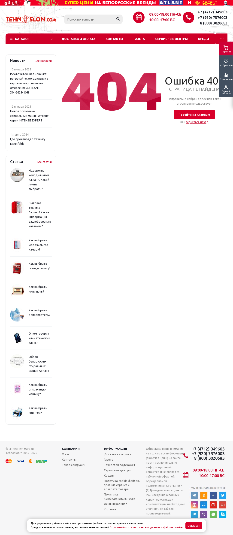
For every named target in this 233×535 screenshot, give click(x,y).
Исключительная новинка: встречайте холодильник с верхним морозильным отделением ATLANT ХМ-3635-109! (29, 83)
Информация (115, 448)
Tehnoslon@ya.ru (73, 464)
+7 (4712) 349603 (212, 12)
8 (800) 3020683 (213, 23)
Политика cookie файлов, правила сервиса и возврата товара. (122, 485)
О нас (66, 454)
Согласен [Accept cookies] (194, 525)
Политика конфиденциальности (119, 496)
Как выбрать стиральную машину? (38, 389)
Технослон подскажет (120, 464)
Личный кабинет (115, 503)
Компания (71, 448)
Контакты (114, 38)
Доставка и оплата (78, 38)
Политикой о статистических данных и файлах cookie (146, 527)
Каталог (22, 38)
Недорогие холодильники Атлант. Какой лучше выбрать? (39, 179)
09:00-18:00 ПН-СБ (165, 14)
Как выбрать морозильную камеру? (38, 245)
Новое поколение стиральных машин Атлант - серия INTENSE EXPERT (30, 115)
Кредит (204, 38)
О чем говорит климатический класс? (39, 338)
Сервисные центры (171, 38)
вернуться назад (197, 122)
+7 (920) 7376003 (212, 17)
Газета (139, 38)
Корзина (110, 509)
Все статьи (44, 161)
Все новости (43, 60)
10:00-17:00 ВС (162, 20)
